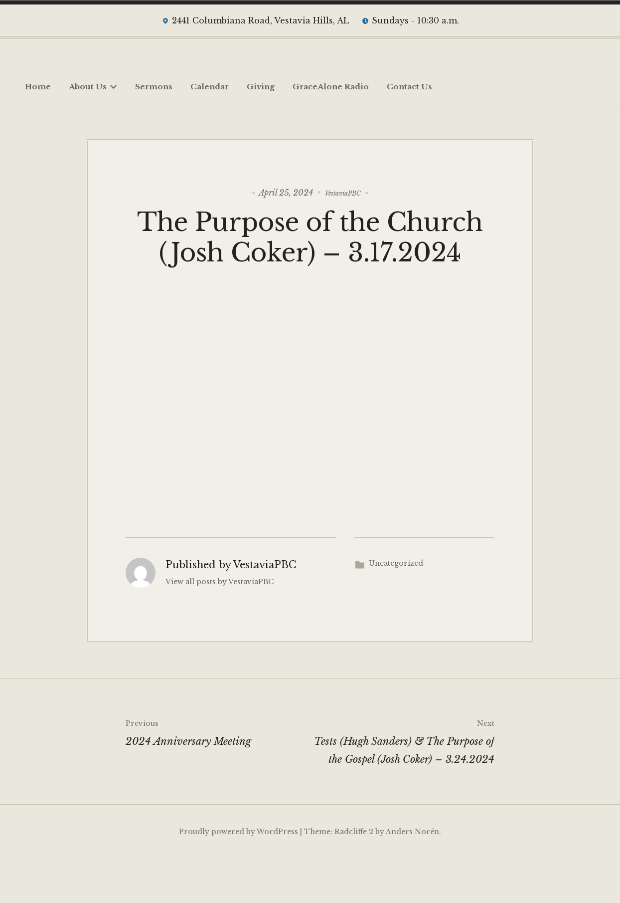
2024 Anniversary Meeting (218, 775)
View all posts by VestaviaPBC (219, 626)
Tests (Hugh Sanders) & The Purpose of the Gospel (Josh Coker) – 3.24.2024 (402, 784)
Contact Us (409, 86)
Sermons (153, 86)
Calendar (209, 86)
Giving (261, 86)
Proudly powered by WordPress (238, 876)
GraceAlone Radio (331, 86)
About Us (93, 86)
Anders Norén (412, 876)
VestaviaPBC (343, 191)
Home (38, 86)
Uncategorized (396, 607)
